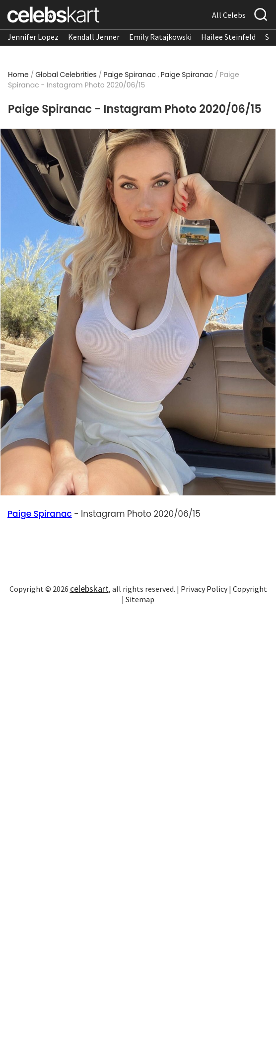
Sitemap (140, 599)
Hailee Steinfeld (228, 37)
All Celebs (229, 15)
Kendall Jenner (94, 37)
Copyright (250, 589)
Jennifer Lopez (33, 37)
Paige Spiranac (129, 75)
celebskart (89, 588)
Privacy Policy (204, 589)
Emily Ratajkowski (160, 37)
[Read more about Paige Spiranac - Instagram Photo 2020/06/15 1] (137, 312)
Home (18, 75)
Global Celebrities (66, 75)
